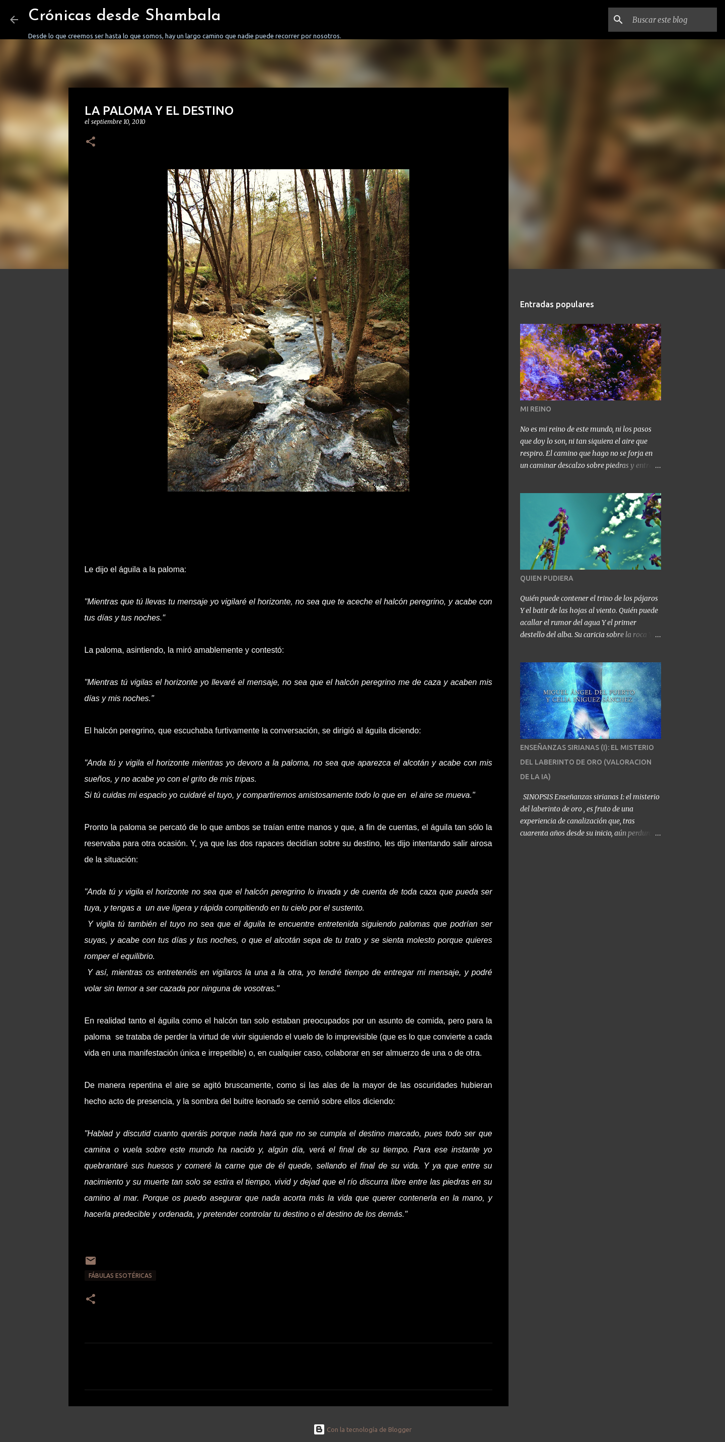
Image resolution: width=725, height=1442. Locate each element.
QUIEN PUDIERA (546, 578)
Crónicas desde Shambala (124, 16)
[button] (91, 142)
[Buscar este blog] (664, 20)
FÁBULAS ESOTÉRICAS (120, 1275)
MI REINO (535, 409)
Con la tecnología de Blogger (362, 1429)
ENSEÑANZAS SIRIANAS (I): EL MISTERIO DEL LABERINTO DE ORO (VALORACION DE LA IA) (587, 762)
